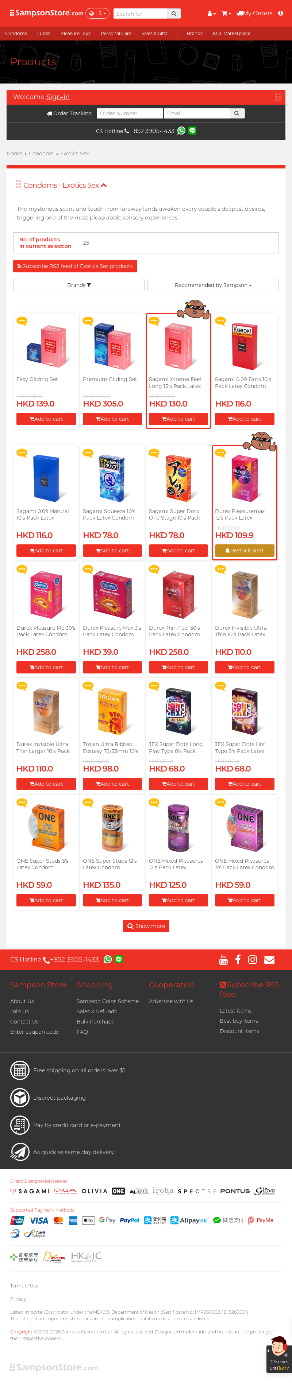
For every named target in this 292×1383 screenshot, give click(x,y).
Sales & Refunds (97, 1011)
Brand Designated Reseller (39, 1181)
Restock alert (244, 550)
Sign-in (58, 97)
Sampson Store (38, 984)
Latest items (235, 1010)
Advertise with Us (171, 1001)
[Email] (197, 113)
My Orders (255, 13)
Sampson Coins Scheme (108, 1001)
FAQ (82, 1032)
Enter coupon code (34, 1032)
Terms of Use (24, 1286)
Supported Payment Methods (42, 1210)
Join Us (19, 1011)
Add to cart (46, 419)
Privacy (18, 1299)
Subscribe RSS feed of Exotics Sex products (75, 266)
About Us (22, 1001)
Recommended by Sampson (213, 285)
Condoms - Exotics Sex (65, 185)
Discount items (239, 1031)
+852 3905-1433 (149, 131)
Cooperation (172, 984)
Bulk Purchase (95, 1021)
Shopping (95, 984)
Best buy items (239, 1021)
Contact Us (24, 1021)
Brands (79, 285)
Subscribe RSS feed (249, 989)
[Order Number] (130, 113)
